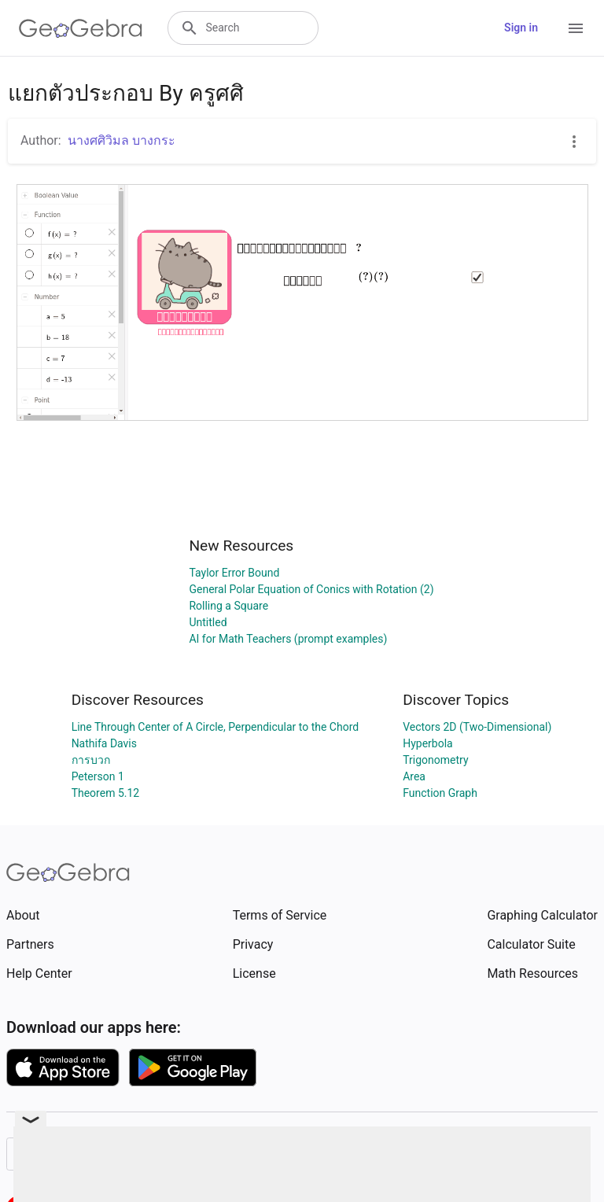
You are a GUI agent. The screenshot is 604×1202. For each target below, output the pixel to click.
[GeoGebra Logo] (80, 28)
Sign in (521, 27)
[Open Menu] (575, 28)
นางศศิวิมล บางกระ (121, 140)
